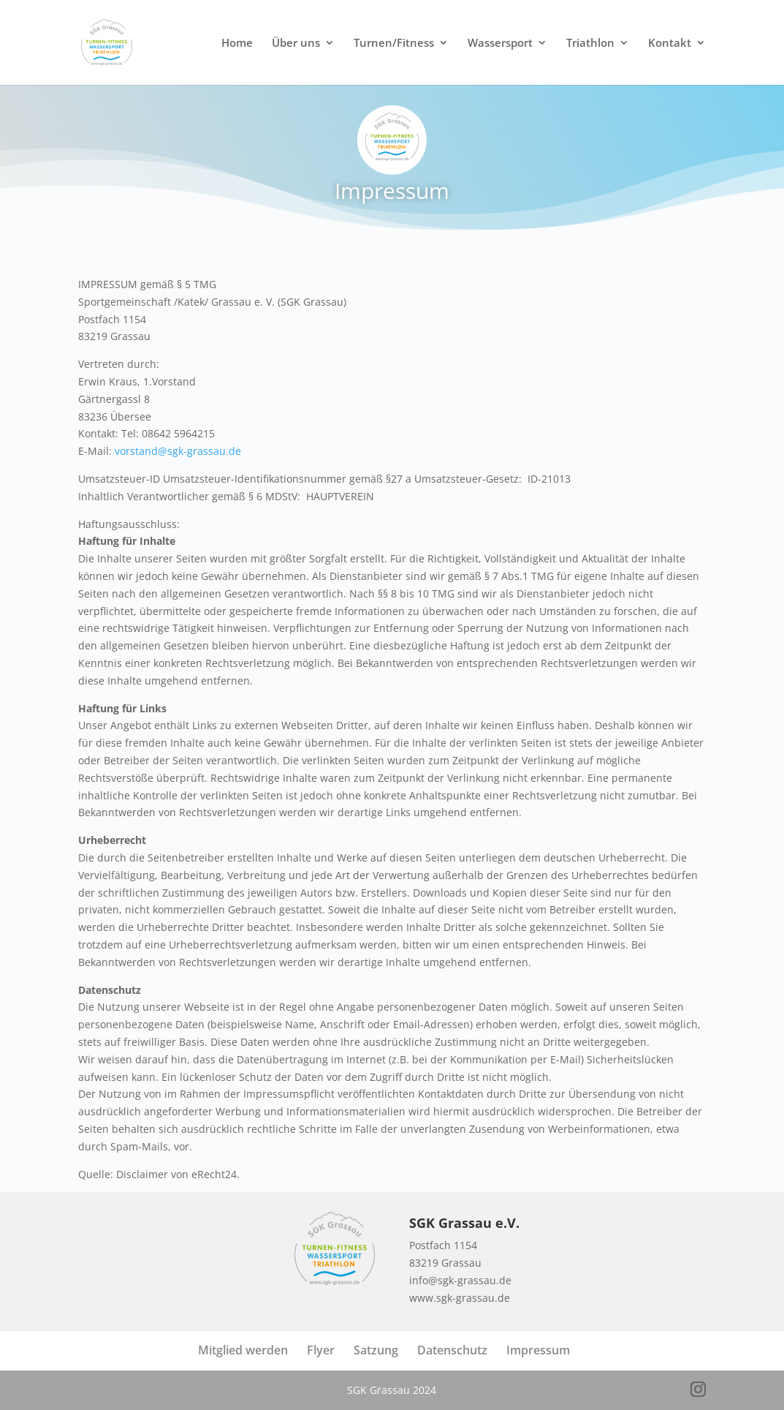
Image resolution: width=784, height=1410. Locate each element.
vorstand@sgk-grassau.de (178, 451)
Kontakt (669, 43)
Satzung (376, 1350)
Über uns (296, 43)
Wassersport (500, 43)
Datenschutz (452, 1350)
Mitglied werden (243, 1350)
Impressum (538, 1350)
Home (237, 43)
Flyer (321, 1350)
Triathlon (590, 43)
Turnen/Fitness (394, 43)
